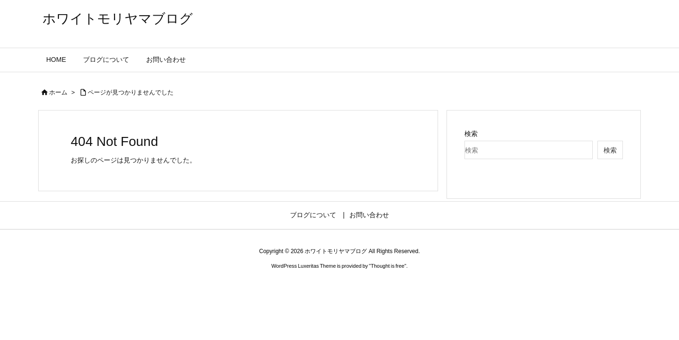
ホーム (58, 92)
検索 (471, 133)
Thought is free (387, 266)
